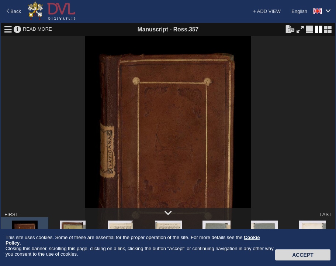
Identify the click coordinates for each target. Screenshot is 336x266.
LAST (325, 214)
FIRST (11, 214)
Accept (303, 255)
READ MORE (37, 29)
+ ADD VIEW (267, 11)
